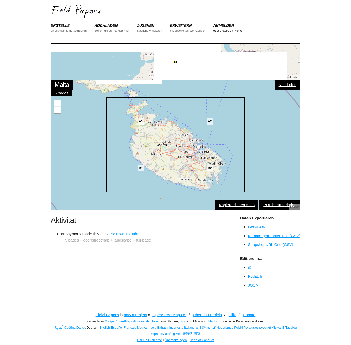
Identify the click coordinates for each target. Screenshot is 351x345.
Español (117, 327)
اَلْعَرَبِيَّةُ (59, 327)
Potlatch (255, 276)
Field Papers (107, 315)
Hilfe (232, 315)
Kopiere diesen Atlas (237, 205)
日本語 (201, 327)
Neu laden (287, 84)
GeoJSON (257, 227)
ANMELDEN (223, 25)
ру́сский (265, 327)
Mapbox (214, 321)
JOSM (253, 285)
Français (130, 327)
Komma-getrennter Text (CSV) (274, 235)
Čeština (69, 327)
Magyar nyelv (146, 327)
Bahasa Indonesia (170, 327)
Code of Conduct (202, 340)
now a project (135, 315)
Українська (159, 334)
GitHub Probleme (149, 340)
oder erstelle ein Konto (227, 30)
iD (250, 267)
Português (251, 327)
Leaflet (294, 77)
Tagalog (291, 327)
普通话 (188, 334)
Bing (183, 321)
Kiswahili (278, 327)
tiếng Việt (174, 334)
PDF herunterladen (279, 205)
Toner (156, 321)
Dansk (81, 327)
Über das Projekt (207, 315)
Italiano (189, 327)
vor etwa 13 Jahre (125, 234)
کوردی (211, 327)
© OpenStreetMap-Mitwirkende (127, 321)
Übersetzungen (176, 340)
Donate (249, 315)
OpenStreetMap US (169, 315)
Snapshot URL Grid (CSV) (271, 244)
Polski (238, 327)
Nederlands (225, 327)
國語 (196, 334)
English (104, 327)
